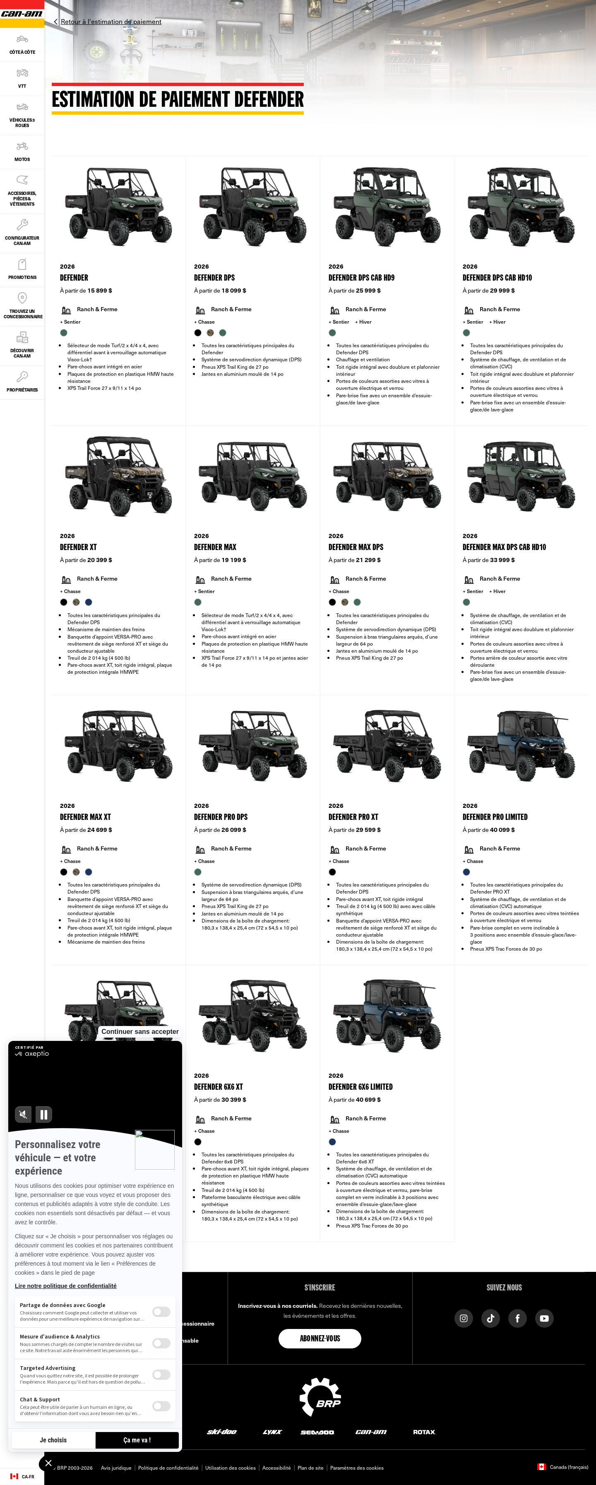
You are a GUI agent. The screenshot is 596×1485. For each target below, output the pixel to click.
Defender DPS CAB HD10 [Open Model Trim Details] (497, 278)
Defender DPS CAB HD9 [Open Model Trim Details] (361, 278)
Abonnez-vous (320, 1339)
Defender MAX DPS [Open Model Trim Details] (356, 547)
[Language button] (22, 1476)
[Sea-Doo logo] (317, 1431)
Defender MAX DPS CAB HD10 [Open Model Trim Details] (504, 547)
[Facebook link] (517, 1317)
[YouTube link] (544, 1317)
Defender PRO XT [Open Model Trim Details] (353, 817)
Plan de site (311, 1467)
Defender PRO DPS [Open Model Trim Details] (221, 817)
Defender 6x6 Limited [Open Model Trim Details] (361, 1087)
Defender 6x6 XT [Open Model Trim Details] (218, 1087)
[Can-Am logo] (371, 1431)
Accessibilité (276, 1467)
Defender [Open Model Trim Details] (74, 278)
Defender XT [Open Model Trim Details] (78, 547)
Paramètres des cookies (357, 1467)
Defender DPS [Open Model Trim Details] (214, 278)
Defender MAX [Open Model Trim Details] (215, 547)
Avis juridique (116, 1467)
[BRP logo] (320, 1396)
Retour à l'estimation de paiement (111, 21)
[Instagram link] (463, 1317)
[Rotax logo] (424, 1431)
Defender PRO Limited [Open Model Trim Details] (495, 817)
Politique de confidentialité (168, 1467)
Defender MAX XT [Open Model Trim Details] (85, 817)
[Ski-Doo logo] (222, 1431)
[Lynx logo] (273, 1431)
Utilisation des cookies (230, 1467)
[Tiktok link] (490, 1317)
